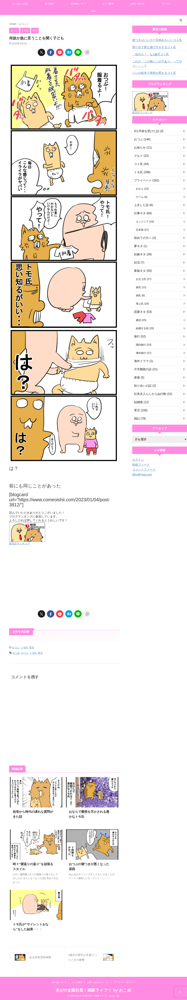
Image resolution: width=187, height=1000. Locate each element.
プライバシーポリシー (125, 981)
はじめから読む (20, 3)
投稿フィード (140, 464)
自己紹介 (49, 3)
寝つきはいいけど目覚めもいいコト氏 (154, 40)
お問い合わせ (137, 3)
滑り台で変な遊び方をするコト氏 (151, 47)
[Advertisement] (64, 577)
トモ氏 (24, 647)
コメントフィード (142, 469)
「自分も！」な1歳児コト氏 (148, 54)
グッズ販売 (108, 3)
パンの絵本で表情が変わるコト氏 (151, 73)
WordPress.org (140, 474)
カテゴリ (166, 3)
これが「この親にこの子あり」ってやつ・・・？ (154, 63)
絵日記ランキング (19, 543)
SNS (93, 11)
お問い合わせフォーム (98, 981)
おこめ (16, 652)
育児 (31, 647)
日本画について (78, 3)
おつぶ (15, 647)
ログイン (137, 459)
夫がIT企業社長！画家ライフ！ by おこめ (93, 989)
